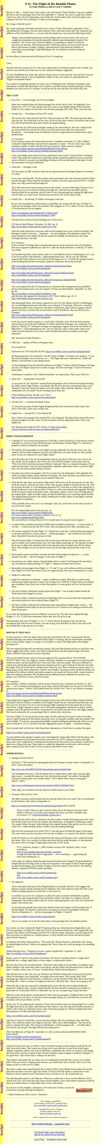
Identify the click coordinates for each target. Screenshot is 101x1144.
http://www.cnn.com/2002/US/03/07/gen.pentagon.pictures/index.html (41, 769)
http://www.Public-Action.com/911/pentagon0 (31, 317)
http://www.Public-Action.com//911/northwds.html (28, 1016)
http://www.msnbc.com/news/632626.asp (23, 1037)
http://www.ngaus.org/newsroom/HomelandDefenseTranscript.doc (39, 148)
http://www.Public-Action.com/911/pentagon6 (31, 268)
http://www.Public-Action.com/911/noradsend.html (33, 397)
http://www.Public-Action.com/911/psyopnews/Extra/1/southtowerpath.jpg (39, 428)
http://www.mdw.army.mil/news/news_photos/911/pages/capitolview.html (43, 273)
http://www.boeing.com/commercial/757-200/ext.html (35, 213)
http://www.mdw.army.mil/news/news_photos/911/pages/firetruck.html (41, 266)
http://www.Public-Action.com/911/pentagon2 (31, 282)
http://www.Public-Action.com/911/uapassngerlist (33, 916)
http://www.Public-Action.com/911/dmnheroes (26, 953)
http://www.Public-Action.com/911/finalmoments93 (28, 1039)
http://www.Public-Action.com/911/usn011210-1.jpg (34, 227)
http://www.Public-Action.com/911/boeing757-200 (33, 215)
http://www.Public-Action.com (50, 1113)
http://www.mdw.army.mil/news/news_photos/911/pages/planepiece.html (42, 315)
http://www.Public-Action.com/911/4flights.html (32, 513)
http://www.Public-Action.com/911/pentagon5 (31, 275)
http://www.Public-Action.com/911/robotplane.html (67, 351)
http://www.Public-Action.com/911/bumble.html (50, 1105)
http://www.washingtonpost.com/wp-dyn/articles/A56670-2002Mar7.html (43, 785)
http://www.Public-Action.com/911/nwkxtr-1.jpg (32, 298)
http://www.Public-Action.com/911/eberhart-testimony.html (37, 151)
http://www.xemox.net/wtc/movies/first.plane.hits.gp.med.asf (37, 806)
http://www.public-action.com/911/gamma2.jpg (37, 877)
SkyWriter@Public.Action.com (46, 815)
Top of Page (39, 1139)
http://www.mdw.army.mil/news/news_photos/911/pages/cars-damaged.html (44, 280)
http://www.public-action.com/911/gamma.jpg (36, 873)
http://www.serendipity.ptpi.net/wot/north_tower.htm (39, 852)
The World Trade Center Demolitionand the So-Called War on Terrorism (49, 1133)
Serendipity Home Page (57, 1139)
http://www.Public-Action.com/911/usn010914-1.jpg (34, 294)
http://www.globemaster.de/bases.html (28, 517)
